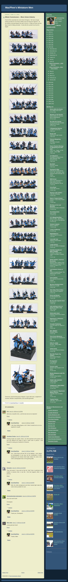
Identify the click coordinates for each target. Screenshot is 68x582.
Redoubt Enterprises (53, 430)
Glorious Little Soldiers (56, 192)
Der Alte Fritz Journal (55, 121)
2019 (49, 47)
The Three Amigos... (55, 387)
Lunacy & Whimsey (55, 229)
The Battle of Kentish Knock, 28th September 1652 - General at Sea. (56, 159)
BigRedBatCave (54, 233)
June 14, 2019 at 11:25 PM (16, 411)
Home (22, 572)
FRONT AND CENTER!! (56, 380)
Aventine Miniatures (53, 410)
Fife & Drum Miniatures (56, 336)
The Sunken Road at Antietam (57, 350)
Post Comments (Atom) (15, 576)
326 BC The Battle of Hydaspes (57, 246)
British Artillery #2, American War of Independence (56, 116)
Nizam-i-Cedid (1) (54, 225)
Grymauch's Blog (54, 169)
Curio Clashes (53, 277)
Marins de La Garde (54, 285)
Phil (8, 411)
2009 (49, 101)
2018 (49, 82)
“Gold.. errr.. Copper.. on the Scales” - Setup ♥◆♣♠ (56, 151)
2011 (49, 97)
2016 (49, 86)
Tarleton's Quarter (55, 224)
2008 (49, 103)
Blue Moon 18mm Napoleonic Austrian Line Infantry (59, 487)
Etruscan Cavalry (54, 165)
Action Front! (53, 348)
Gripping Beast (51, 421)
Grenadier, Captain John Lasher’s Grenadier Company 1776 (57, 254)
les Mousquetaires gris (55, 296)
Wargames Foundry (53, 441)
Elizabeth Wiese (54, 332)
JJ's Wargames (54, 155)
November (52, 51)
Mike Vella (9, 522)
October (52, 53)
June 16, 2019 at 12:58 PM (29, 496)
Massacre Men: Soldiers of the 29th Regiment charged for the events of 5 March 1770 (57, 264)
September (53, 55)
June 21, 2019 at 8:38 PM (28, 482)
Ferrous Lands (54, 366)
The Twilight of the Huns (55, 110)
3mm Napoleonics (58, 531)
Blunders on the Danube (56, 114)
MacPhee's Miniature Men (19, 7)
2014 (49, 91)
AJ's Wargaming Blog (55, 217)
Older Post (40, 572)
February (52, 77)
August (52, 57)
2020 (49, 44)
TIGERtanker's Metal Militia (57, 385)
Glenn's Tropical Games (56, 198)
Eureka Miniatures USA (54, 414)
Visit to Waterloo (54, 320)
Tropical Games (54, 399)
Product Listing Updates (55, 376)
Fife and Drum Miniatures (54, 417)
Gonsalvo (9, 468)
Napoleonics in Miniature (56, 318)
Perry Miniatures (52, 428)
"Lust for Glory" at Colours (56, 235)
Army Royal (53, 187)
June (51, 61)
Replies (10, 419)
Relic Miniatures (52, 432)
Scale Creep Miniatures (54, 436)
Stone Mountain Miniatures (54, 439)
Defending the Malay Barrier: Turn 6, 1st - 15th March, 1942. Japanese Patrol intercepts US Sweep (57, 173)
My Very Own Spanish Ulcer (57, 300)
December (52, 48)
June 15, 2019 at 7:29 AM (28, 423)
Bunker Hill (53, 133)
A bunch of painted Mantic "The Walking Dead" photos (57, 273)
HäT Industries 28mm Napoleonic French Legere (59, 542)
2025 (49, 34)
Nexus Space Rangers (55, 357)
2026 (49, 32)
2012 (49, 95)
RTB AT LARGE (54, 343)
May (51, 71)
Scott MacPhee (15, 423)
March (51, 75)
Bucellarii (52, 164)
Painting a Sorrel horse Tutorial (57, 314)
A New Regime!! (54, 381)
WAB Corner (53, 179)
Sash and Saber (52, 434)
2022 (49, 40)
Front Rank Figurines (53, 419)
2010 (49, 99)
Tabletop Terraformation (55, 240)
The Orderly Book (54, 212)
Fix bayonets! (53, 361)
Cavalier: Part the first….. (56, 129)
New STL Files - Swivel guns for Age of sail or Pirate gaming (57, 219)
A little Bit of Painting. (55, 194)
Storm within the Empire (56, 109)
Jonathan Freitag (11, 436)
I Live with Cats (54, 239)
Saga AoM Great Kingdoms (56, 291)
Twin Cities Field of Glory (56, 290)
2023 (49, 38)
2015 (49, 89)
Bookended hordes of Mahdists (57, 207)
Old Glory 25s (51, 426)
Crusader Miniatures (53, 412)
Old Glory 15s (51, 423)
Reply (8, 416)
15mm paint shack (55, 313)
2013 (49, 93)
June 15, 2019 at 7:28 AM (28, 451)
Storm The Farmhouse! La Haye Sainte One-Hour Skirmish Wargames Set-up (56, 182)
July (51, 59)
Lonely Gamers (54, 244)
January (52, 79)
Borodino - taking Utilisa (55, 344)
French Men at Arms (55, 188)
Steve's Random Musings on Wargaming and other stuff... (56, 148)
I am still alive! (53, 362)
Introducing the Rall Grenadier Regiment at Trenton (57, 123)
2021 (49, 42)
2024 (49, 36)
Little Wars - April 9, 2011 (56, 400)
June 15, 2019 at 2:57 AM (22, 436)
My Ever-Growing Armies (56, 284)
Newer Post (5, 572)
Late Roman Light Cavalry (56, 135)
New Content (53, 213)
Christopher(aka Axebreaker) (14, 496)
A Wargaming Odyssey (56, 128)
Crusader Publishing (55, 324)
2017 (49, 84)
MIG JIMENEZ (53, 331)
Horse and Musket (55, 295)
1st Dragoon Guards (55, 142)
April (51, 73)
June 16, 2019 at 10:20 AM (19, 468)
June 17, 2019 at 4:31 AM (19, 522)
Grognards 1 (53, 302)
